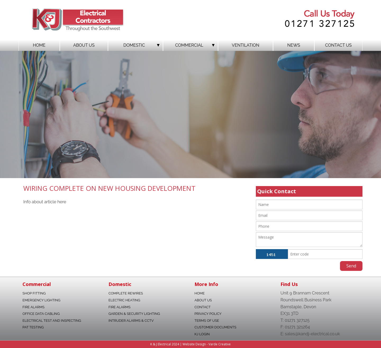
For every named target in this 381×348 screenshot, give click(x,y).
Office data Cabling (41, 314)
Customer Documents (215, 327)
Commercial (195, 45)
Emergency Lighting (41, 300)
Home (39, 45)
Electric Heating (124, 300)
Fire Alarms (33, 307)
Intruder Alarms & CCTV (131, 321)
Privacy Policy (207, 314)
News (293, 45)
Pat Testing (33, 327)
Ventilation (245, 45)
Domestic (141, 45)
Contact (202, 307)
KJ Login (202, 334)
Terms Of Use (206, 321)
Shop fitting (34, 293)
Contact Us (338, 45)
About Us (84, 45)
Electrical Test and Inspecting (51, 321)
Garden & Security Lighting (134, 314)
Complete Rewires (125, 293)
